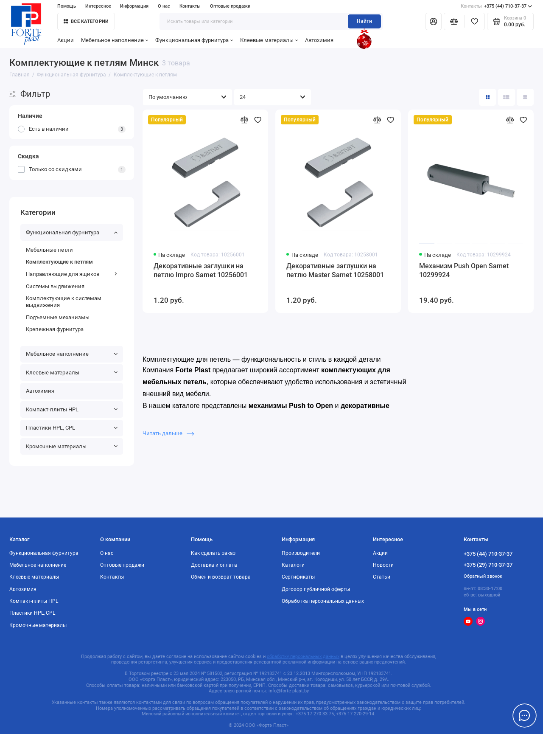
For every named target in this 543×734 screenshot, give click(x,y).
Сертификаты (298, 577)
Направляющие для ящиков (72, 274)
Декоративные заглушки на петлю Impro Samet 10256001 (201, 270)
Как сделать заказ (213, 553)
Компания (178, 370)
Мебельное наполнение (114, 40)
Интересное (98, 6)
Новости (383, 565)
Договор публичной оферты (316, 589)
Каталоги (293, 565)
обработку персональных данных (303, 656)
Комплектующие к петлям (59, 262)
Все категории (86, 21)
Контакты (190, 6)
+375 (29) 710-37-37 (488, 565)
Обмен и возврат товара (221, 577)
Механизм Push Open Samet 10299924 (464, 270)
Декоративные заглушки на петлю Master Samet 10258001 (335, 270)
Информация (134, 6)
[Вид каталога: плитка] (487, 97)
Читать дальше (168, 433)
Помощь (66, 6)
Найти (364, 21)
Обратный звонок (483, 576)
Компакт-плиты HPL (72, 409)
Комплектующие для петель (188, 359)
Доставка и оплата (214, 565)
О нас (164, 6)
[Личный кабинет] (433, 21)
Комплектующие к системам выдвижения (63, 301)
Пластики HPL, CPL (72, 428)
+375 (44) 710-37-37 (496, 6)
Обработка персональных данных (323, 601)
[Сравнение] (454, 21)
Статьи (381, 577)
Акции (65, 40)
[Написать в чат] (524, 715)
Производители (301, 553)
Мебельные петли (49, 250)
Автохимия (319, 40)
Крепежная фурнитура (55, 329)
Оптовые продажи (230, 6)
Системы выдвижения (55, 286)
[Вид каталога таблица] (525, 97)
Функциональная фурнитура (194, 40)
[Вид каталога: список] (506, 97)
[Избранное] (474, 21)
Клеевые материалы (269, 40)
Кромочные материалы (72, 446)
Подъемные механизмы (58, 317)
